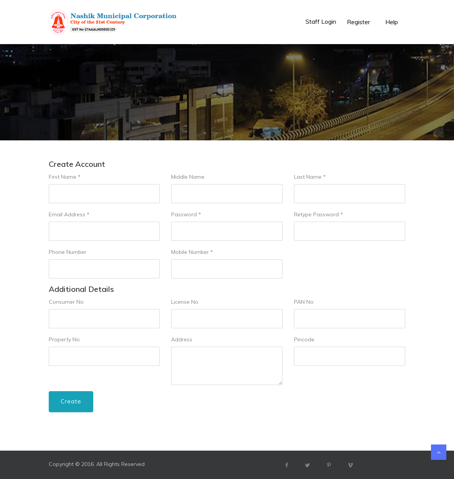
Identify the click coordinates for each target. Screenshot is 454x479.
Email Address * (69, 214)
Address (181, 339)
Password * (186, 214)
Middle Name (188, 176)
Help (391, 22)
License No (184, 301)
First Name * (65, 176)
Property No (64, 339)
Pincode (304, 339)
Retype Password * (318, 214)
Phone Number (67, 252)
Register (358, 22)
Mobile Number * (192, 252)
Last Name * (310, 176)
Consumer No (66, 301)
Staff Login (320, 21)
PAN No (304, 301)
